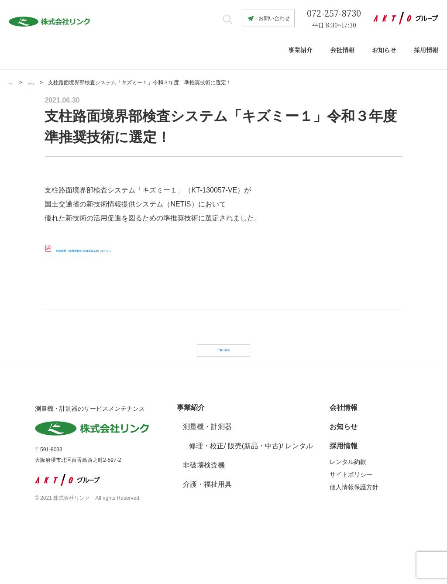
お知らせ (384, 49)
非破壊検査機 (204, 498)
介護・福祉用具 (207, 517)
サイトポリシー (351, 507)
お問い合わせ (274, 18)
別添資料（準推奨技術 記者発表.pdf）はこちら (129, 249)
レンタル (299, 479)
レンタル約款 (348, 494)
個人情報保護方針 (354, 520)
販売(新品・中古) (255, 479)
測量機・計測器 (207, 460)
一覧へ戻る (223, 361)
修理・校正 (206, 479)
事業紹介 (300, 49)
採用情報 (426, 49)
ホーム (16, 82)
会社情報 (342, 49)
